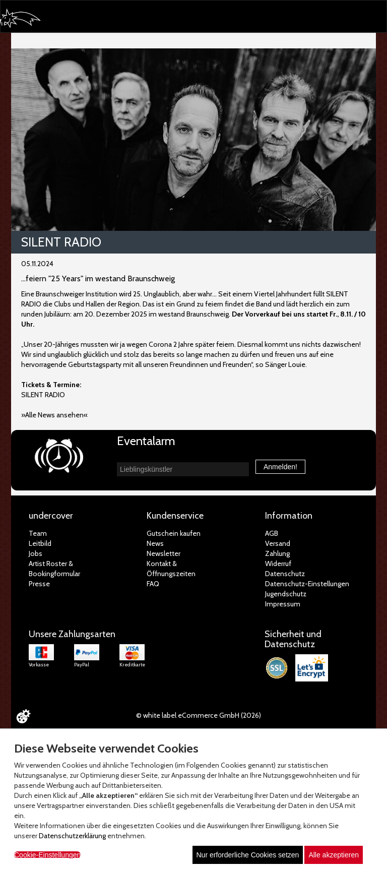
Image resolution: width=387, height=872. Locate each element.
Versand (277, 543)
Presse (39, 583)
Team (38, 533)
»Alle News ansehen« (54, 414)
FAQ (153, 583)
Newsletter (163, 553)
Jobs (35, 553)
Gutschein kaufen (174, 533)
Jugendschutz (285, 593)
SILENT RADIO (43, 394)
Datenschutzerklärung (72, 835)
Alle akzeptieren (333, 855)
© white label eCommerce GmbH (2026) (198, 715)
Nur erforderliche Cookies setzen (248, 855)
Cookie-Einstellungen (47, 854)
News (155, 543)
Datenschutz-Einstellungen (307, 583)
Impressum (282, 603)
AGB (271, 533)
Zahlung (277, 553)
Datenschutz (285, 573)
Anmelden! (280, 467)
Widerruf (278, 563)
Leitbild (40, 543)
